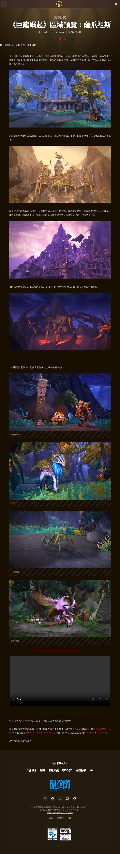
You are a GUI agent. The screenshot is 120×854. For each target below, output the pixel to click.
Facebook (101, 732)
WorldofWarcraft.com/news (39, 732)
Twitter (89, 732)
